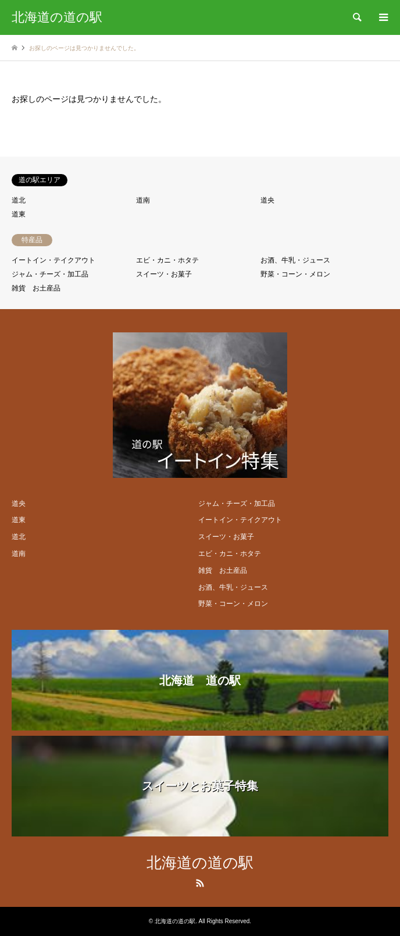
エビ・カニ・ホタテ (167, 260)
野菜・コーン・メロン (295, 274)
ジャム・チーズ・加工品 (50, 274)
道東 (19, 214)
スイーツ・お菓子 (164, 274)
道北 (19, 200)
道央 (267, 200)
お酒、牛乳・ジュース (295, 260)
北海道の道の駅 (200, 863)
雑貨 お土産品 (36, 288)
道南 (143, 200)
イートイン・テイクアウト (53, 260)
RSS (200, 883)
